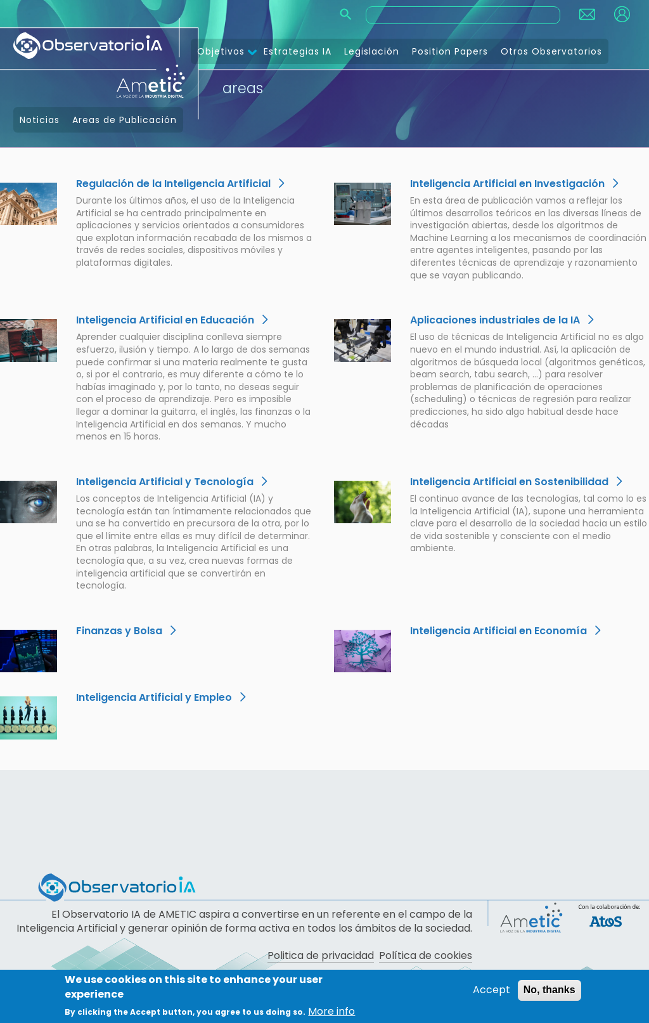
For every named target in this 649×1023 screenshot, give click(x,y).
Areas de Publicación (124, 120)
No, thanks (549, 990)
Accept (491, 991)
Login (622, 14)
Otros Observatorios (551, 51)
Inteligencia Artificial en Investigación (507, 183)
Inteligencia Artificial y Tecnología (165, 481)
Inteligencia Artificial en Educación (165, 320)
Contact (587, 14)
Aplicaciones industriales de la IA (495, 320)
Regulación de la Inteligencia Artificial (173, 183)
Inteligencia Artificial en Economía (498, 630)
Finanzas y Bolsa (119, 630)
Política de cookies (425, 955)
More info (331, 1012)
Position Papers (450, 51)
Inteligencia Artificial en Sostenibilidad (509, 481)
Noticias (40, 120)
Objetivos (221, 51)
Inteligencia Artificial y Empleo (154, 697)
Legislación (371, 51)
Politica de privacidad (320, 955)
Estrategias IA (297, 51)
